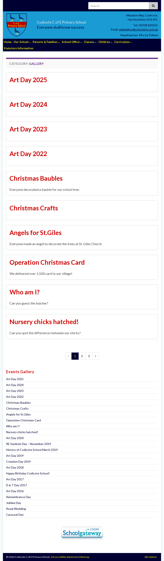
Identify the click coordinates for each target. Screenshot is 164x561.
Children (105, 42)
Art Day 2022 (28, 153)
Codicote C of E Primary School (77, 21)
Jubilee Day (13, 503)
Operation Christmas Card (47, 262)
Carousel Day (15, 514)
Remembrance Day (18, 497)
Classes (90, 42)
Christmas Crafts (33, 208)
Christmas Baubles (36, 178)
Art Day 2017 (15, 479)
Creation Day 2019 (18, 461)
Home (8, 42)
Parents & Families (46, 42)
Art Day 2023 (28, 129)
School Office (72, 42)
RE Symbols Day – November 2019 (28, 444)
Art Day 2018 (15, 467)
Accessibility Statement (65, 556)
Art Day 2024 (28, 104)
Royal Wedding (16, 508)
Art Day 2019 (15, 455)
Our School (22, 42)
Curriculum (123, 42)
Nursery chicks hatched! (44, 321)
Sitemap (84, 556)
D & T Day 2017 (16, 485)
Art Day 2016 (15, 491)
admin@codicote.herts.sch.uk (138, 29)
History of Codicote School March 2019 (32, 449)
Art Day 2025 (28, 79)
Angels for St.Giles (35, 232)
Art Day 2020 (15, 438)
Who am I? (24, 292)
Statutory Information (18, 48)
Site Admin (151, 556)
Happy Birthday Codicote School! (28, 473)
